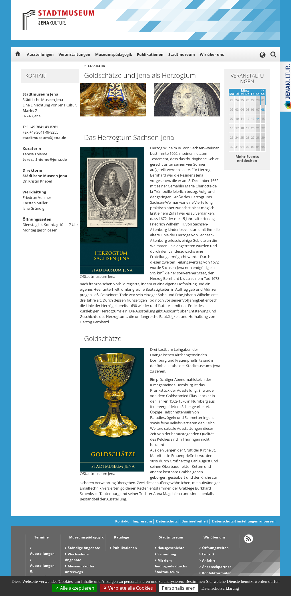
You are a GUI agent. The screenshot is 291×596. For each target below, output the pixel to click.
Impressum (142, 521)
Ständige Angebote (84, 547)
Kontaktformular (216, 573)
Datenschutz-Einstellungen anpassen (244, 521)
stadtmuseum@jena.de (44, 137)
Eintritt (208, 554)
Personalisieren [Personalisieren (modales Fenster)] (179, 588)
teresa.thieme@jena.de (45, 159)
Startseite (96, 66)
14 (258, 118)
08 (263, 109)
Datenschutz (167, 521)
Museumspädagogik (113, 54)
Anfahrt (208, 560)
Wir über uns (212, 54)
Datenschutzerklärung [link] (220, 588)
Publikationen (150, 54)
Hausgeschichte (171, 547)
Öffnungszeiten (215, 547)
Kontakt (122, 521)
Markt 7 (30, 110)
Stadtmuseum (181, 54)
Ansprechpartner (216, 566)
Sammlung (167, 554)
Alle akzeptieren (74, 588)
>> (262, 90)
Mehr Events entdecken (247, 158)
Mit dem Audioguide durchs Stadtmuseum (171, 566)
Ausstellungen (40, 54)
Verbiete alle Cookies (128, 588)
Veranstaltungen (74, 54)
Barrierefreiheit (195, 521)
